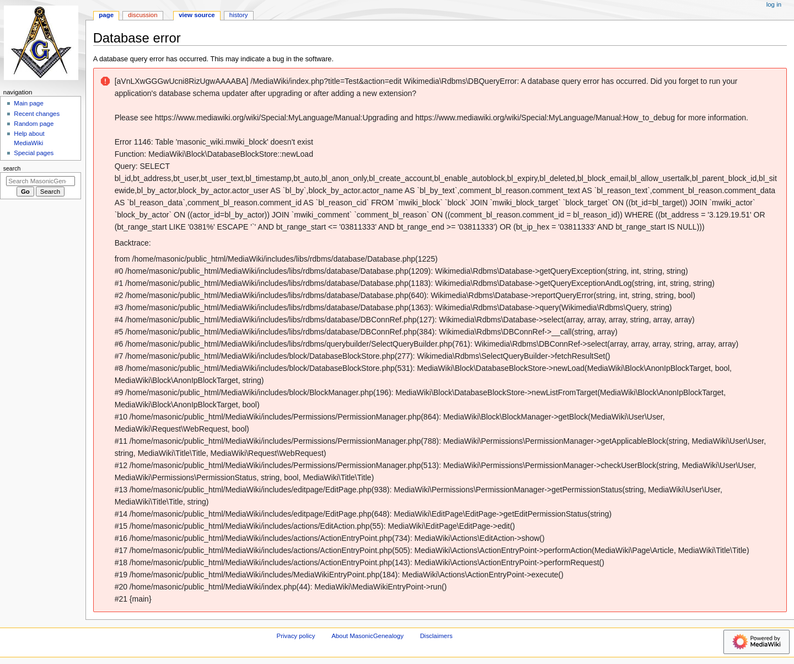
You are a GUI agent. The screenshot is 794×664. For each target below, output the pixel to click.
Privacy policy (296, 636)
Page (106, 15)
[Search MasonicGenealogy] (40, 181)
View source (197, 15)
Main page (29, 103)
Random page (33, 123)
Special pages (33, 153)
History (238, 15)
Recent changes (37, 113)
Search (12, 168)
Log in (773, 4)
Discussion (142, 15)
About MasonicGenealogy (367, 636)
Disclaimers (436, 636)
